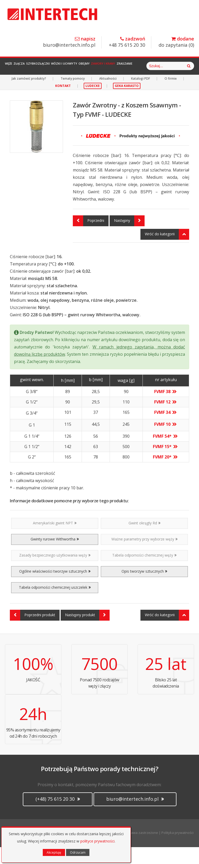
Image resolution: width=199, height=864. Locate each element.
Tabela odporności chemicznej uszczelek (55, 604)
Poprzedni (88, 237)
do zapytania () (176, 42)
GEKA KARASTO (127, 102)
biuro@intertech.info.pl (69, 42)
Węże (13, 66)
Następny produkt (87, 632)
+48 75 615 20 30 (127, 42)
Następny (129, 237)
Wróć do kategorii (167, 251)
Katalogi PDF (140, 95)
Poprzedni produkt (32, 632)
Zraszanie (173, 66)
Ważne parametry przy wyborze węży (144, 555)
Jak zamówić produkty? (29, 95)
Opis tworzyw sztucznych (144, 588)
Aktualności (108, 95)
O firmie (171, 95)
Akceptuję (54, 852)
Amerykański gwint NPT (54, 539)
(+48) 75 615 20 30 (57, 816)
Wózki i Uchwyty (91, 66)
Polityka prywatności (177, 849)
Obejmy (118, 66)
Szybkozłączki (57, 66)
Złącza (31, 66)
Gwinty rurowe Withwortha (55, 555)
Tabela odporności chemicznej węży (144, 572)
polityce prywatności (97, 841)
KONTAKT (63, 102)
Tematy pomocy (73, 95)
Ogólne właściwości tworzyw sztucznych (54, 588)
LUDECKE (93, 102)
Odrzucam (78, 852)
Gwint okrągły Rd (144, 539)
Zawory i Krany (145, 66)
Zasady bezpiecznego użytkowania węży (54, 572)
